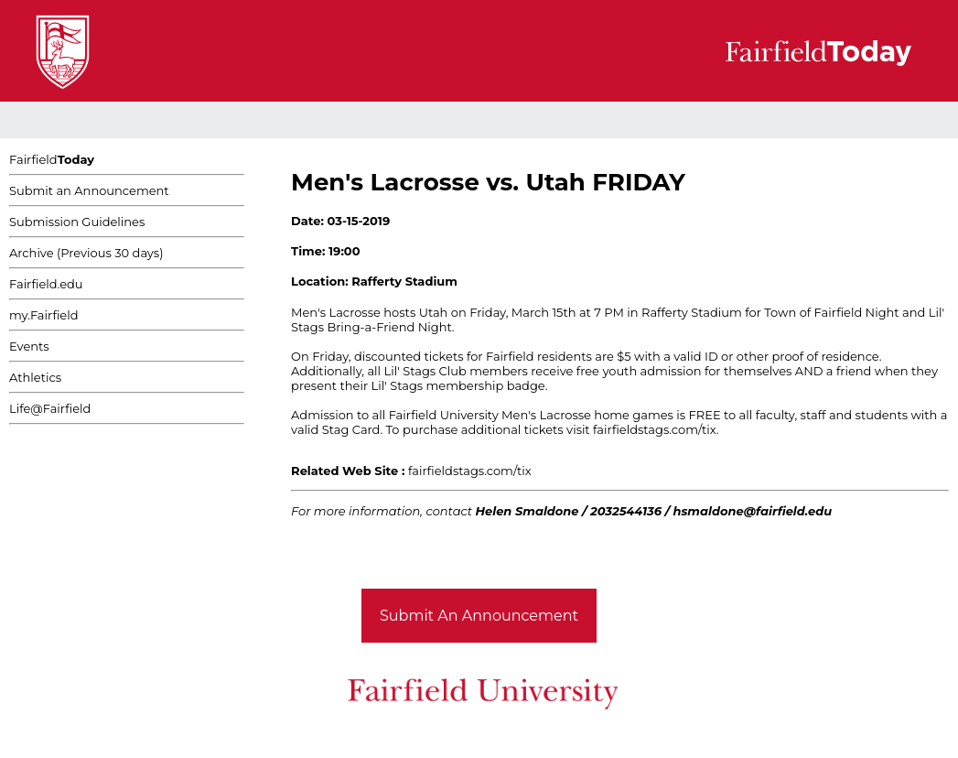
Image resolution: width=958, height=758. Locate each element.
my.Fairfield (44, 315)
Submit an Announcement (89, 190)
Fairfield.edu (46, 283)
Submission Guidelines (77, 221)
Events (29, 346)
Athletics (35, 377)
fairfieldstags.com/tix (470, 470)
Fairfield (51, 159)
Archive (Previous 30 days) (86, 252)
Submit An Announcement (479, 615)
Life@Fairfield (50, 408)
